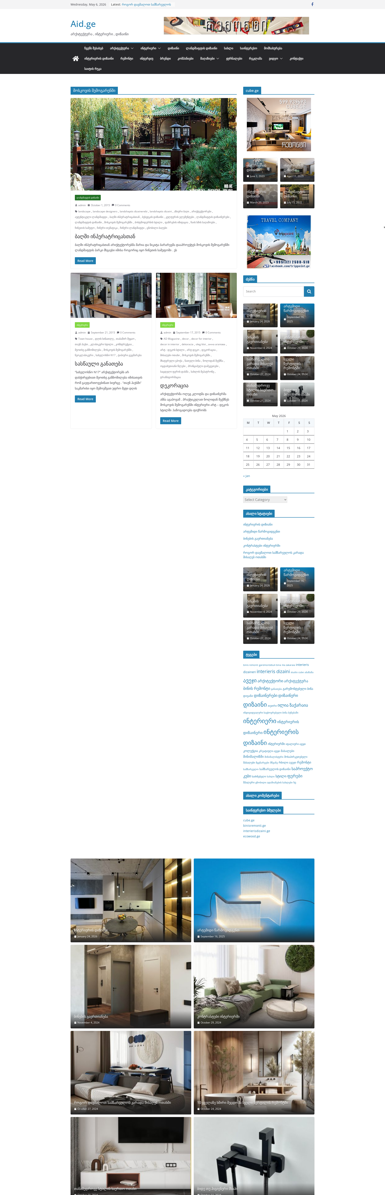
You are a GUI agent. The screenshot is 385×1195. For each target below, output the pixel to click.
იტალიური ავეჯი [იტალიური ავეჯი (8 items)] (296, 744)
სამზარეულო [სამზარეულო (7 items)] (251, 769)
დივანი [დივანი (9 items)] (248, 696)
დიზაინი (173, 48)
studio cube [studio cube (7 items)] (297, 672)
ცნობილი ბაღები (157, 228)
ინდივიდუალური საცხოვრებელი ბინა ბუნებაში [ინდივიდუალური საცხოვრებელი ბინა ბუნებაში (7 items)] (270, 712)
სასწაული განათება (99, 363)
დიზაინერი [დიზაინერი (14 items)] (288, 695)
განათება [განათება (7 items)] (276, 688)
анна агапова (216, 344)
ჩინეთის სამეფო (85, 228)
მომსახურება (273, 48)
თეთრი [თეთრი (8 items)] (272, 705)
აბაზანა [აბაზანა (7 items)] (309, 672)
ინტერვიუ (146, 58)
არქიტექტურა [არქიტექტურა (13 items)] (296, 680)
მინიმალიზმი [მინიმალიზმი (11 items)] (253, 756)
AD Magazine (172, 339)
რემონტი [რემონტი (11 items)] (304, 762)
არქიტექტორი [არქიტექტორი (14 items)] (270, 680)
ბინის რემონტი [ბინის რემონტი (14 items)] (256, 688)
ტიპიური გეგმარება (130, 355)
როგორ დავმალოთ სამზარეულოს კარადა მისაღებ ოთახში (146, 6)
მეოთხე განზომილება (88, 350)
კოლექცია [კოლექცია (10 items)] (250, 751)
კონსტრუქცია (124, 344)
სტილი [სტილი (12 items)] (280, 776)
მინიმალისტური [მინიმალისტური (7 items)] (274, 756)
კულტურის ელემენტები (180, 217)
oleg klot (201, 344)
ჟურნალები (234, 58)
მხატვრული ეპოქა (171, 361)
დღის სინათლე (104, 339)
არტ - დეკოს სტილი (172, 350)
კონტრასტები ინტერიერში (294, 339)
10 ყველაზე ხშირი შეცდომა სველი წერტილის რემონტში (296, 359)
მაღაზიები (207, 58)
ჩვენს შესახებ (93, 48)
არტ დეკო (193, 350)
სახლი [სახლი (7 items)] (271, 776)
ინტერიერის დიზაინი (99, 58)
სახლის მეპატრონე (202, 371)
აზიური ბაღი (181, 211)
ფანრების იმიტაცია (176, 222)
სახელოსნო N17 (106, 355)
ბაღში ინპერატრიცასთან (125, 217)
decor (185, 339)
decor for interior (201, 339)
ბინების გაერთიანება (257, 339)
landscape (84, 211)
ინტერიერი (148, 48)
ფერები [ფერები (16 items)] (294, 776)
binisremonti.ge (254, 826)
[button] (131, 48)
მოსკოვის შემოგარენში (118, 222)
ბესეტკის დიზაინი (152, 217)
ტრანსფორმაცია (170, 377)
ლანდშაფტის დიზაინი (201, 48)
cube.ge (249, 820)
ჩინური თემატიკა (107, 228)
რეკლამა (255, 58)
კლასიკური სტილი (101, 344)
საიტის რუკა (92, 69)
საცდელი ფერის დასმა (174, 371)
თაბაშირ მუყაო (125, 339)
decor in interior (169, 344)
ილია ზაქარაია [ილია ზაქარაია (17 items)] (293, 705)
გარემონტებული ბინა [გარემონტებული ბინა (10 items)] (298, 689)
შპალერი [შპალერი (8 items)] (249, 782)
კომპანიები (185, 58)
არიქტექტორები (201, 211)
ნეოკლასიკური (84, 355)
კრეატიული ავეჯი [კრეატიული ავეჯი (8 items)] (269, 751)
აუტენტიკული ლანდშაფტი (91, 217)
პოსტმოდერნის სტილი (148, 222)
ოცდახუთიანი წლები (172, 366)
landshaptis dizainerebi (133, 211)
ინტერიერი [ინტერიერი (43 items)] (259, 720)
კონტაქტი (296, 58)
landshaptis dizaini (161, 211)
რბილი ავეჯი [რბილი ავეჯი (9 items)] (287, 762)
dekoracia (187, 344)
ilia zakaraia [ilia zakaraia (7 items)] (288, 665)
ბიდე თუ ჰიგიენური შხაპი (297, 392)
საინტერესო (248, 48)
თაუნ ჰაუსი (81, 344)
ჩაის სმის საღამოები (203, 222)
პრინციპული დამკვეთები (203, 366)
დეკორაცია (208, 350)
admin (82, 205)
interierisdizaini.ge (256, 831)
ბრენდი (165, 58)
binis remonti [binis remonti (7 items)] (250, 665)
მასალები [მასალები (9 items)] (287, 751)
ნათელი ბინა (192, 361)
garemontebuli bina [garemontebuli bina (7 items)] (270, 665)
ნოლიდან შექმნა (213, 361)
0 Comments (121, 205)
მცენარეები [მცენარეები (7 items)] (262, 762)
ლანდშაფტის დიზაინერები (212, 217)
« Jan (246, 476)
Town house (85, 339)
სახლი (228, 48)
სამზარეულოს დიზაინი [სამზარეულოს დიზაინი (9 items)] (275, 769)
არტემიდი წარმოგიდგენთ (296, 308)
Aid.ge (83, 23)
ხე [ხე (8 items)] (294, 782)
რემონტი (126, 58)
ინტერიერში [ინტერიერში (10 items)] (276, 744)
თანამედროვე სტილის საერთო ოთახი (260, 389)
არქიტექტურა (119, 48)
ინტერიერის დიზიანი (256, 313)
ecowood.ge (251, 836)
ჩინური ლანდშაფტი (132, 228)
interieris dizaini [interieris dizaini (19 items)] (273, 671)
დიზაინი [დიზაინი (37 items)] (255, 704)
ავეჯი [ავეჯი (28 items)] (250, 680)
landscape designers (105, 211)
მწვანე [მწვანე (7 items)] (274, 762)
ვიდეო (273, 58)
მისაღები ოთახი (170, 355)
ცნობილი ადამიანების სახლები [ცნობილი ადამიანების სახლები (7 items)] (274, 782)
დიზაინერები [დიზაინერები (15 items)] (265, 695)
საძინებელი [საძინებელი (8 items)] (259, 776)
